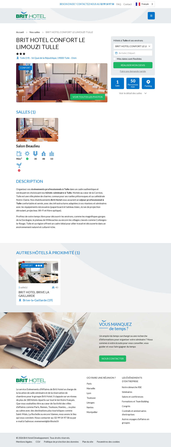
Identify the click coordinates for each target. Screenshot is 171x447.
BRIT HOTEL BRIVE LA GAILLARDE (34, 293)
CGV (38, 441)
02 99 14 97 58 (107, 4)
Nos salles (34, 32)
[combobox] (144, 4)
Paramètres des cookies (108, 441)
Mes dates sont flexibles (129, 58)
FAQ (118, 4)
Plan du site (87, 441)
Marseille (91, 388)
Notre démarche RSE (132, 387)
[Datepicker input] (132, 53)
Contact (127, 4)
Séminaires (127, 392)
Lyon (89, 393)
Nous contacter (113, 358)
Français (142, 4)
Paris (89, 383)
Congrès (126, 406)
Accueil (20, 32)
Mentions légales (24, 441)
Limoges (91, 402)
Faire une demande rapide (133, 71)
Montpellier (92, 412)
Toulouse (91, 398)
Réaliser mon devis (133, 65)
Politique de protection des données (61, 441)
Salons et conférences (132, 396)
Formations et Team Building (135, 401)
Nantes (90, 407)
